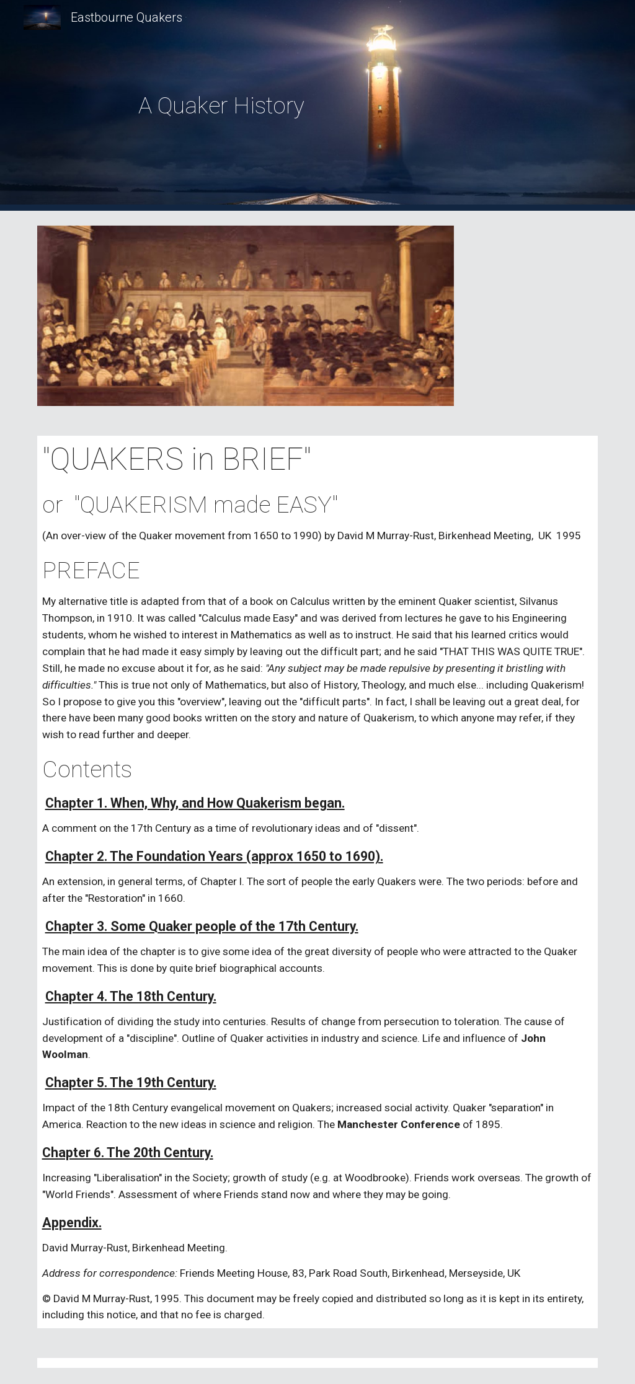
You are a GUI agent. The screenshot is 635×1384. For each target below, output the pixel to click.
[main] (221, 105)
